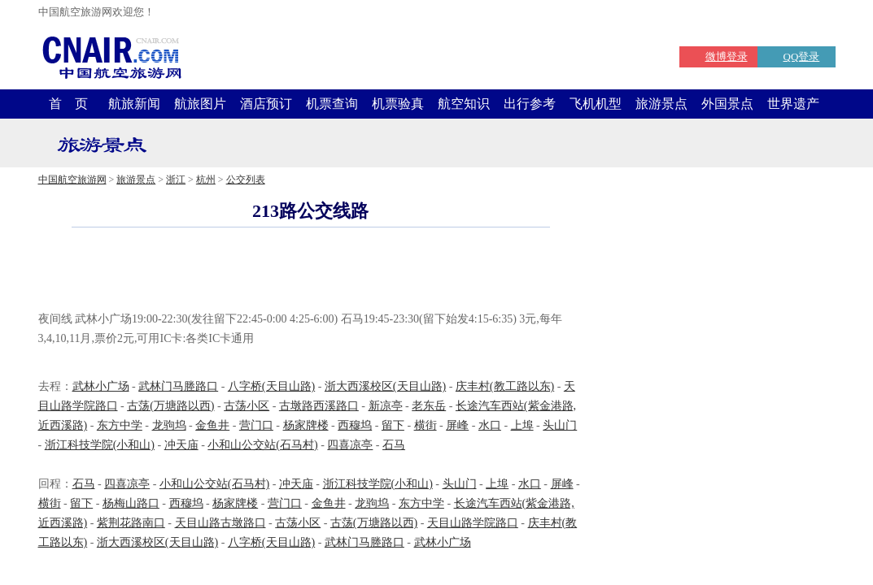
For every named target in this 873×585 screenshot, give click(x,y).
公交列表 (245, 179)
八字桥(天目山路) (271, 386)
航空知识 (464, 103)
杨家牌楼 (306, 425)
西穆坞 (355, 425)
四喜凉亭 (350, 445)
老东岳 (429, 406)
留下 (393, 425)
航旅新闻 (134, 103)
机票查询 (332, 103)
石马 (393, 445)
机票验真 (398, 103)
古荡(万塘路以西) (170, 406)
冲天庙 (181, 445)
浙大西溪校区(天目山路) (385, 386)
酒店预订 (266, 103)
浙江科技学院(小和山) (100, 445)
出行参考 (530, 103)
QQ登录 (802, 56)
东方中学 (119, 425)
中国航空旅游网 (72, 179)
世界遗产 (793, 103)
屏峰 (457, 425)
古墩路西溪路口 (319, 406)
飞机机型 (596, 103)
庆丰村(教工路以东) (505, 386)
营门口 (256, 425)
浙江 (176, 179)
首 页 (68, 103)
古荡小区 (246, 406)
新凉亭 (386, 406)
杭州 (206, 179)
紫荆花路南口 (131, 523)
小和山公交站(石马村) (262, 445)
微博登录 (726, 56)
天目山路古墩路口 (220, 523)
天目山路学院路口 (472, 523)
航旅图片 (200, 103)
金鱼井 (212, 425)
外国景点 (727, 103)
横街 (425, 425)
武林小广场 (100, 386)
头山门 (560, 425)
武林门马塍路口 (178, 386)
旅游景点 (661, 103)
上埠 (522, 425)
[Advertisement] (310, 271)
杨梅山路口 (131, 503)
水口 (489, 425)
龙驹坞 (169, 425)
